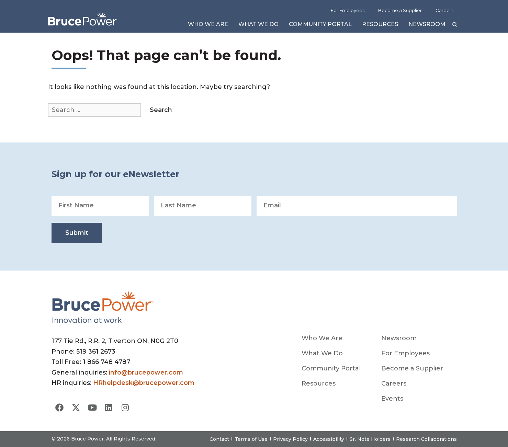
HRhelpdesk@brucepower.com (143, 383)
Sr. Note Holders (370, 439)
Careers (444, 10)
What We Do (258, 25)
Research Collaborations (426, 439)
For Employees (347, 10)
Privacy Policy (290, 439)
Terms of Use (251, 439)
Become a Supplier (400, 10)
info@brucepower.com (146, 372)
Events (392, 398)
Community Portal (320, 25)
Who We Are (208, 25)
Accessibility (328, 439)
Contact (219, 439)
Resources (380, 25)
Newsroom (426, 25)
